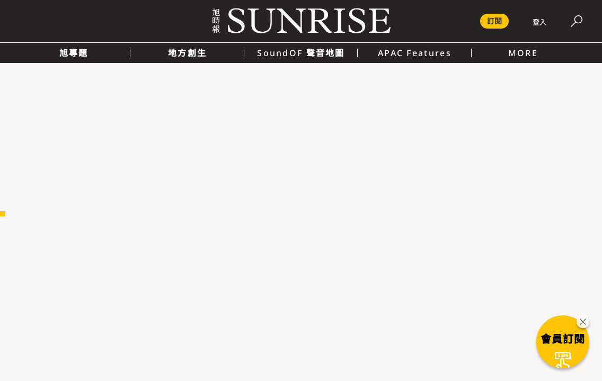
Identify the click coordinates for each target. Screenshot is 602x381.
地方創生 (187, 53)
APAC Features (415, 53)
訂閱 (494, 21)
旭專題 (73, 53)
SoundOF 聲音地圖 (300, 53)
